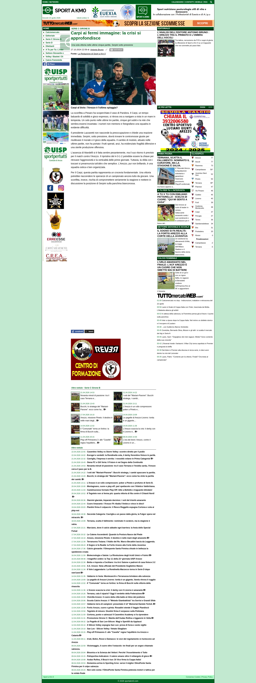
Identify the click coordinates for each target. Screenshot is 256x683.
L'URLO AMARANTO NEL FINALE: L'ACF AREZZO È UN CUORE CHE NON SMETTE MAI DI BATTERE (172, 266)
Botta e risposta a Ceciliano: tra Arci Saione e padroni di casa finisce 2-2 (121, 562)
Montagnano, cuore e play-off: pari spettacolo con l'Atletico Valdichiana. (121, 486)
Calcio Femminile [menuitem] (52, 60)
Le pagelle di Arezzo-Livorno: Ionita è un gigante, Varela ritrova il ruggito (121, 580)
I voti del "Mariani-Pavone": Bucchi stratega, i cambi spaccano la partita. (121, 472)
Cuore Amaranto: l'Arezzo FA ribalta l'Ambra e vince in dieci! (115, 504)
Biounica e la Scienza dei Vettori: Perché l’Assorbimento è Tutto (117, 652)
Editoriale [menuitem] (49, 36)
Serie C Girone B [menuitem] (52, 39)
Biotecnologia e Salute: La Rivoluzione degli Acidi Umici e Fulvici (118, 555)
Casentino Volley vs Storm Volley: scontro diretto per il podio (116, 452)
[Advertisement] (185, 82)
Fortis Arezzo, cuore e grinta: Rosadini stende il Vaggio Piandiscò (118, 608)
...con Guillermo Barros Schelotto (175, 327)
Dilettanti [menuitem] (48, 46)
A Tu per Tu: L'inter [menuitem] (53, 50)
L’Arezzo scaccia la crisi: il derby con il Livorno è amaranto (115, 590)
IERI (210, 107)
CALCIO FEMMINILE (167, 258)
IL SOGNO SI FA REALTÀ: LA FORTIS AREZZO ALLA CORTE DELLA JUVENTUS (172, 233)
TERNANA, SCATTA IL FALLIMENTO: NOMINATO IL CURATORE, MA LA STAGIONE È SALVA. (173, 161)
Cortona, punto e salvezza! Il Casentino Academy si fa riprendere (117, 614)
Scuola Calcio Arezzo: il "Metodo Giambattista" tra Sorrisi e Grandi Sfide (121, 600)
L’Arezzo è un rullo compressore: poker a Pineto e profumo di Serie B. (120, 483)
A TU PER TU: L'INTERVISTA (171, 190)
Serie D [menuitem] (48, 43)
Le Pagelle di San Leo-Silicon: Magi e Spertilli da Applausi (114, 621)
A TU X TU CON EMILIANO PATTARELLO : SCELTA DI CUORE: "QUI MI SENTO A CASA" (172, 198)
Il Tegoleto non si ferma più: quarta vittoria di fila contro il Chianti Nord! (120, 493)
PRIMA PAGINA (165, 154)
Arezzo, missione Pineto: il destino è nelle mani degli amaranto (116, 538)
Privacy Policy (207, 677)
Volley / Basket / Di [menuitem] (53, 56)
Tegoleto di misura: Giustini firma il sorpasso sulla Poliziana (115, 611)
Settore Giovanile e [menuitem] (53, 53)
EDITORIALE (164, 28)
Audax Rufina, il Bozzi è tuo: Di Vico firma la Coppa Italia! (114, 660)
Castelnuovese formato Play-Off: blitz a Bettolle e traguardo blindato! (119, 490)
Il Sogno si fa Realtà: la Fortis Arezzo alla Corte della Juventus (116, 545)
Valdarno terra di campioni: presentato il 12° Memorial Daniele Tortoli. (120, 604)
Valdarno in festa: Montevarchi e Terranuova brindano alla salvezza (118, 576)
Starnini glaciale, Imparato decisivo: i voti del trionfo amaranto (116, 500)
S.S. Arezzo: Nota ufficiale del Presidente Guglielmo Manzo (115, 566)
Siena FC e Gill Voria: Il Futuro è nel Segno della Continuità (115, 462)
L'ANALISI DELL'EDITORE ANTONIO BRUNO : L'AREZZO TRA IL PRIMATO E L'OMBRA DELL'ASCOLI (183, 35)
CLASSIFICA (198, 154)
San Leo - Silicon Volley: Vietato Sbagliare (107, 629)
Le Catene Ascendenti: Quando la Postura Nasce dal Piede (114, 534)
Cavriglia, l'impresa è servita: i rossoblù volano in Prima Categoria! (118, 459)
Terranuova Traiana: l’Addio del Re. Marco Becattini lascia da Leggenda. (121, 541)
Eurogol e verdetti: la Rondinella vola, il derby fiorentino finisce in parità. (121, 455)
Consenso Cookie (193, 677)
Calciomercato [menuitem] (51, 32)
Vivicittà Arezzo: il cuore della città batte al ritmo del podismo (116, 597)
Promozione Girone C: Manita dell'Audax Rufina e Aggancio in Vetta (119, 618)
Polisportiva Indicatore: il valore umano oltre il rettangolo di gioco (118, 656)
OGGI (202, 107)
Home (46, 28)
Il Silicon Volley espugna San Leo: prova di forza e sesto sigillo (116, 625)
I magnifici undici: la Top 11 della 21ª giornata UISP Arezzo (114, 559)
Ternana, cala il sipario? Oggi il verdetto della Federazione (114, 593)
